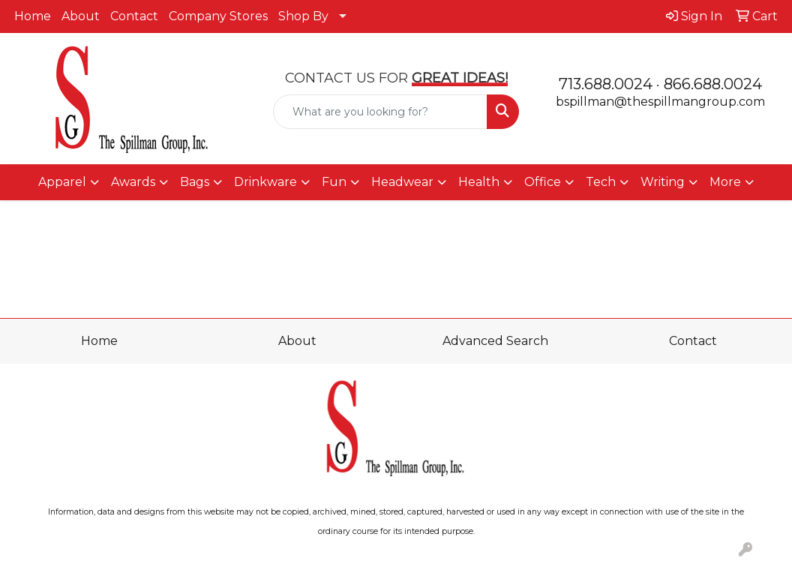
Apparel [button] (62, 182)
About (81, 16)
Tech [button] (601, 182)
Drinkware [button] (265, 182)
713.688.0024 (605, 84)
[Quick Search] (380, 111)
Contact (134, 16)
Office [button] (542, 182)
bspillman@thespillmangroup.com (660, 101)
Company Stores (218, 16)
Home (32, 16)
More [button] (725, 182)
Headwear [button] (402, 182)
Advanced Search (495, 341)
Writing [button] (662, 182)
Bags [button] (194, 182)
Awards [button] (133, 182)
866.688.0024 (713, 84)
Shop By (303, 16)
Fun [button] (334, 182)
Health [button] (479, 182)
